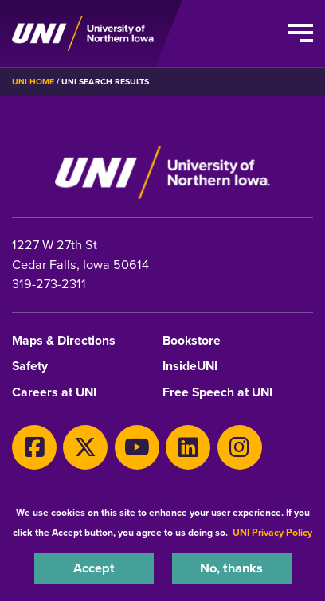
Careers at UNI (54, 392)
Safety (30, 366)
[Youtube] (137, 447)
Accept (94, 568)
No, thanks (231, 568)
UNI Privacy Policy (272, 532)
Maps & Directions (64, 341)
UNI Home (33, 82)
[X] (85, 447)
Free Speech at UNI (217, 392)
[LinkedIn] (188, 447)
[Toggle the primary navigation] (300, 33)
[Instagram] (239, 447)
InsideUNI (189, 366)
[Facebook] (34, 447)
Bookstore (191, 341)
